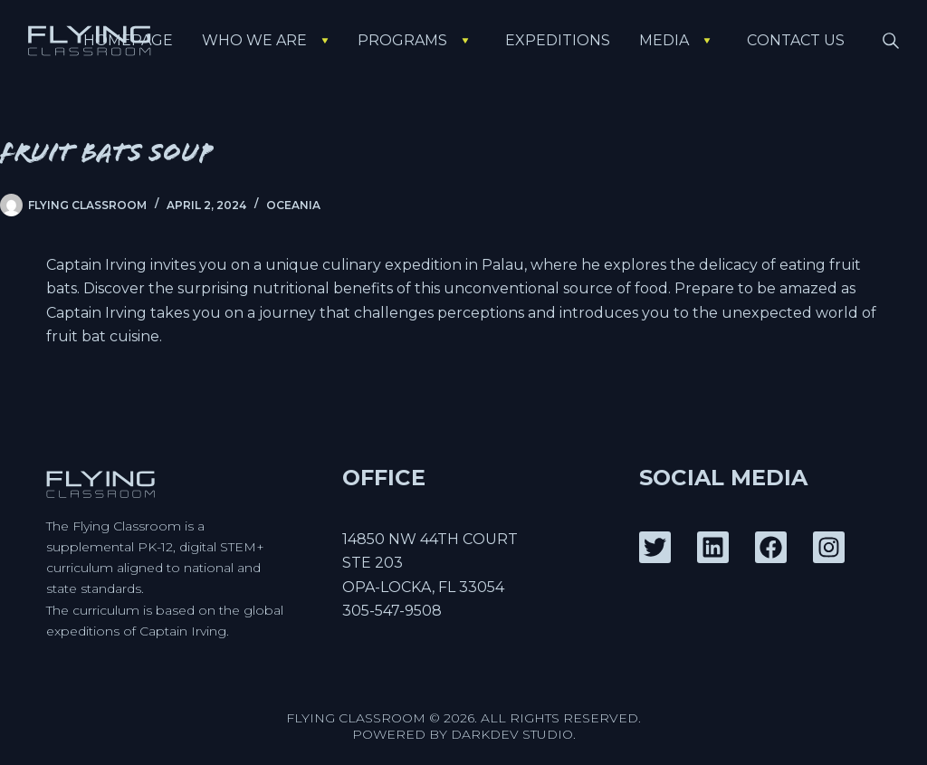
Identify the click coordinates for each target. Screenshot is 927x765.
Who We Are (269, 40)
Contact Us (796, 40)
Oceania (293, 205)
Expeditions (557, 40)
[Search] (891, 41)
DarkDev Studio (512, 734)
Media (678, 40)
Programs (417, 40)
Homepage (128, 40)
